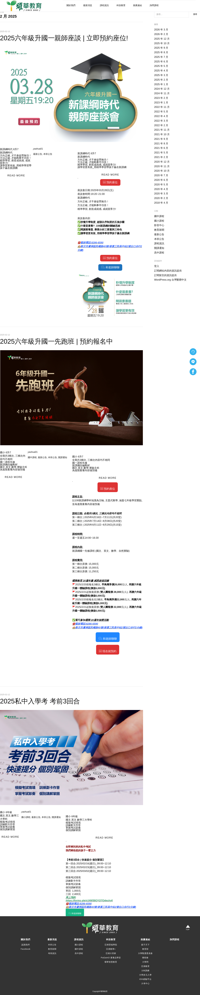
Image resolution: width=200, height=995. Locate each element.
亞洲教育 (145, 966)
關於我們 (71, 5)
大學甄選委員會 (145, 953)
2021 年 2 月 (161, 157)
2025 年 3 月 (161, 75)
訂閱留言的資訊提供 (165, 275)
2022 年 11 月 (162, 107)
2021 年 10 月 (162, 134)
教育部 (145, 949)
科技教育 (121, 5)
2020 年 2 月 (161, 198)
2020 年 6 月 (161, 180)
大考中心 (145, 983)
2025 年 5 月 (161, 66)
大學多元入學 (145, 975)
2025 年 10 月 (162, 43)
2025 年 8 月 (161, 52)
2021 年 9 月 (161, 139)
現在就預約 (108, 651)
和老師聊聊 (110, 267)
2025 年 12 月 (162, 38)
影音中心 (159, 225)
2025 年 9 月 (161, 47)
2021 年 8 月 (161, 143)
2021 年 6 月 (161, 148)
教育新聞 (159, 229)
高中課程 (159, 252)
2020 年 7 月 (161, 175)
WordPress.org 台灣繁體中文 (170, 279)
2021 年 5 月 (161, 152)
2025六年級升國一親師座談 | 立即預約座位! (64, 38)
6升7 (15, 149)
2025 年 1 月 (161, 84)
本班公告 (47, 154)
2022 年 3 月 (161, 120)
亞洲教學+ (111, 949)
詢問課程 (154, 5)
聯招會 (145, 958)
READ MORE (16, 175)
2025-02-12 (5, 335)
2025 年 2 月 (161, 79)
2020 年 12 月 (162, 161)
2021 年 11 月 (162, 129)
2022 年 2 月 (161, 125)
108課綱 (145, 970)
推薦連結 (137, 5)
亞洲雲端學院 (111, 945)
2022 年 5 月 (161, 111)
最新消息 (87, 5)
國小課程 (25, 817)
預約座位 (110, 182)
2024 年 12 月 (162, 88)
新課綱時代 (6, 149)
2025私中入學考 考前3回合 (40, 701)
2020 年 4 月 (161, 189)
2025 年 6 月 (161, 61)
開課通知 (62, 457)
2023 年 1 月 (161, 102)
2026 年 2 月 (161, 34)
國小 (2, 452)
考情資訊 (52, 953)
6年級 (9, 812)
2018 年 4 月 (161, 202)
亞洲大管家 (111, 953)
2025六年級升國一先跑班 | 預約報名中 (56, 341)
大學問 (145, 962)
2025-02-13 (5, 31)
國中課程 (32, 457)
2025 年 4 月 (161, 70)
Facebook (25, 949)
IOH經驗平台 (145, 979)
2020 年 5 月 (161, 184)
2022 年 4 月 (161, 116)
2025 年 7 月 (161, 57)
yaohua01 (38, 149)
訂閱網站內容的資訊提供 (168, 270)
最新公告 (37, 154)
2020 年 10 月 (162, 170)
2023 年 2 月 (161, 98)
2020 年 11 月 (162, 166)
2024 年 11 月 (162, 93)
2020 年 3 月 (161, 193)
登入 (156, 266)
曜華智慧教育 (111, 962)
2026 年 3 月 (161, 29)
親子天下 (145, 945)
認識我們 (25, 945)
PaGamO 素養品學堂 (111, 958)
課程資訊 (104, 5)
